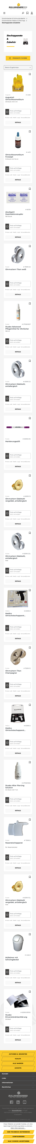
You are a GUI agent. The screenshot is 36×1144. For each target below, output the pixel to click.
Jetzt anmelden (15, 113)
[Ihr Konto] (32, 13)
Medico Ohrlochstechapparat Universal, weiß (14, 729)
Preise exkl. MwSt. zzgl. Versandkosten (17, 117)
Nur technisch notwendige (18, 1132)
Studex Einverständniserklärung (16, 1016)
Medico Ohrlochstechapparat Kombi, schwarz (14, 614)
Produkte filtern (18, 58)
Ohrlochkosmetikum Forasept (14, 156)
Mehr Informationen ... (18, 1128)
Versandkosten (17, 1110)
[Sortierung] (18, 67)
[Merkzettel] (27, 13)
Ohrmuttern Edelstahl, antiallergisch (15, 385)
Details (18, 122)
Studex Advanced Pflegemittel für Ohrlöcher (17, 328)
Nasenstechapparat (14, 843)
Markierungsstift (12, 441)
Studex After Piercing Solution (14, 786)
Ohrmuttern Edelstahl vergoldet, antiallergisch (16, 500)
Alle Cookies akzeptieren (18, 1141)
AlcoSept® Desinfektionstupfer (14, 213)
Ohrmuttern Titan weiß (15, 269)
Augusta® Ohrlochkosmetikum (14, 98)
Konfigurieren (18, 1137)
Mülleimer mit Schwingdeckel (12, 958)
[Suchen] (22, 13)
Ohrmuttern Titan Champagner (13, 672)
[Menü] (4, 13)
